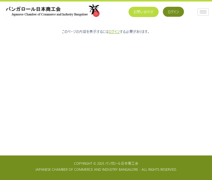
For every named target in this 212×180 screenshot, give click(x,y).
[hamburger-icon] (203, 12)
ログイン (173, 11)
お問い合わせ (144, 11)
